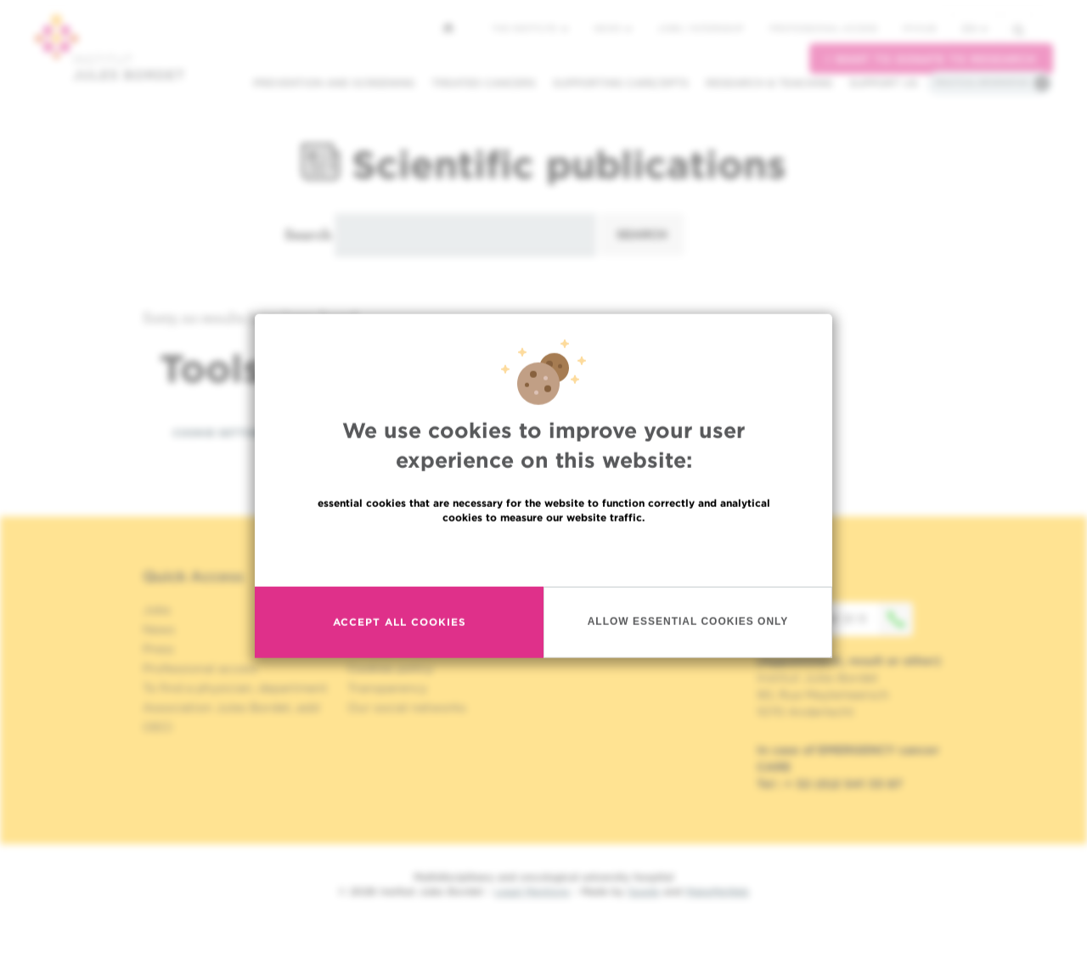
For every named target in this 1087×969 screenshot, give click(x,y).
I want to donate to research (931, 59)
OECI (157, 727)
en (975, 28)
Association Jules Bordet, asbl (231, 707)
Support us (883, 82)
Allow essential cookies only (688, 665)
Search (307, 234)
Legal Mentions (532, 891)
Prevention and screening (333, 82)
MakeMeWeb (717, 891)
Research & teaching (769, 82)
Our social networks (406, 707)
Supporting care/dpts (621, 82)
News (613, 28)
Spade (644, 891)
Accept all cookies (399, 665)
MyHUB (919, 28)
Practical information (981, 82)
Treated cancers (483, 82)
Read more (543, 597)
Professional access (823, 28)
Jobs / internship (700, 28)
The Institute (530, 28)
